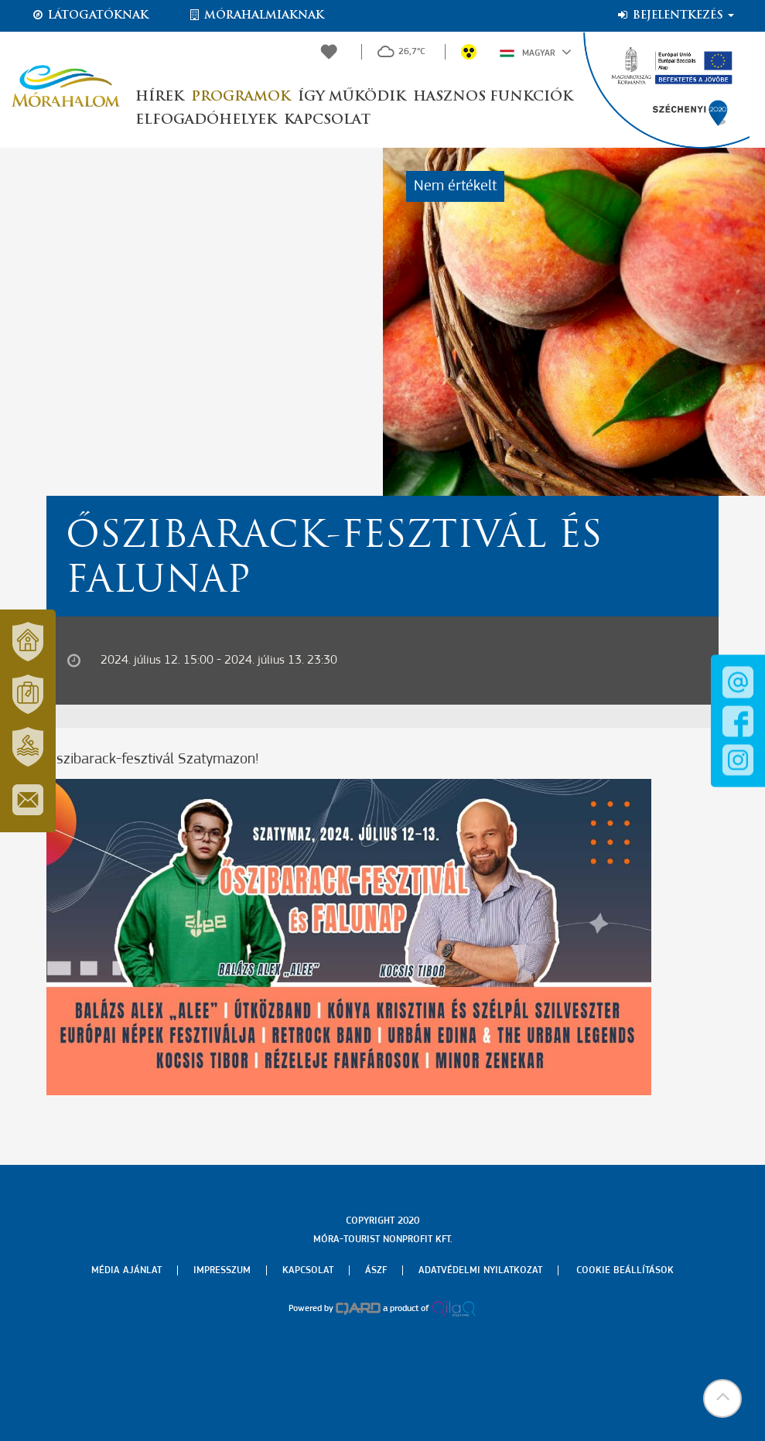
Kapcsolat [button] (327, 120)
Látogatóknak (90, 15)
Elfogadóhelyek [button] (205, 120)
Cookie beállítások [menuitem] (625, 1270)
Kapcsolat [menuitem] (307, 1270)
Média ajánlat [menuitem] (126, 1270)
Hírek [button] (159, 97)
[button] (722, 1398)
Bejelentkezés (675, 15)
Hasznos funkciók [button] (492, 97)
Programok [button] (240, 97)
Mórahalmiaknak (255, 15)
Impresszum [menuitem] (222, 1270)
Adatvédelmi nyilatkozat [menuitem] (480, 1270)
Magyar (536, 52)
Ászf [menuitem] (376, 1270)
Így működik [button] (351, 97)
